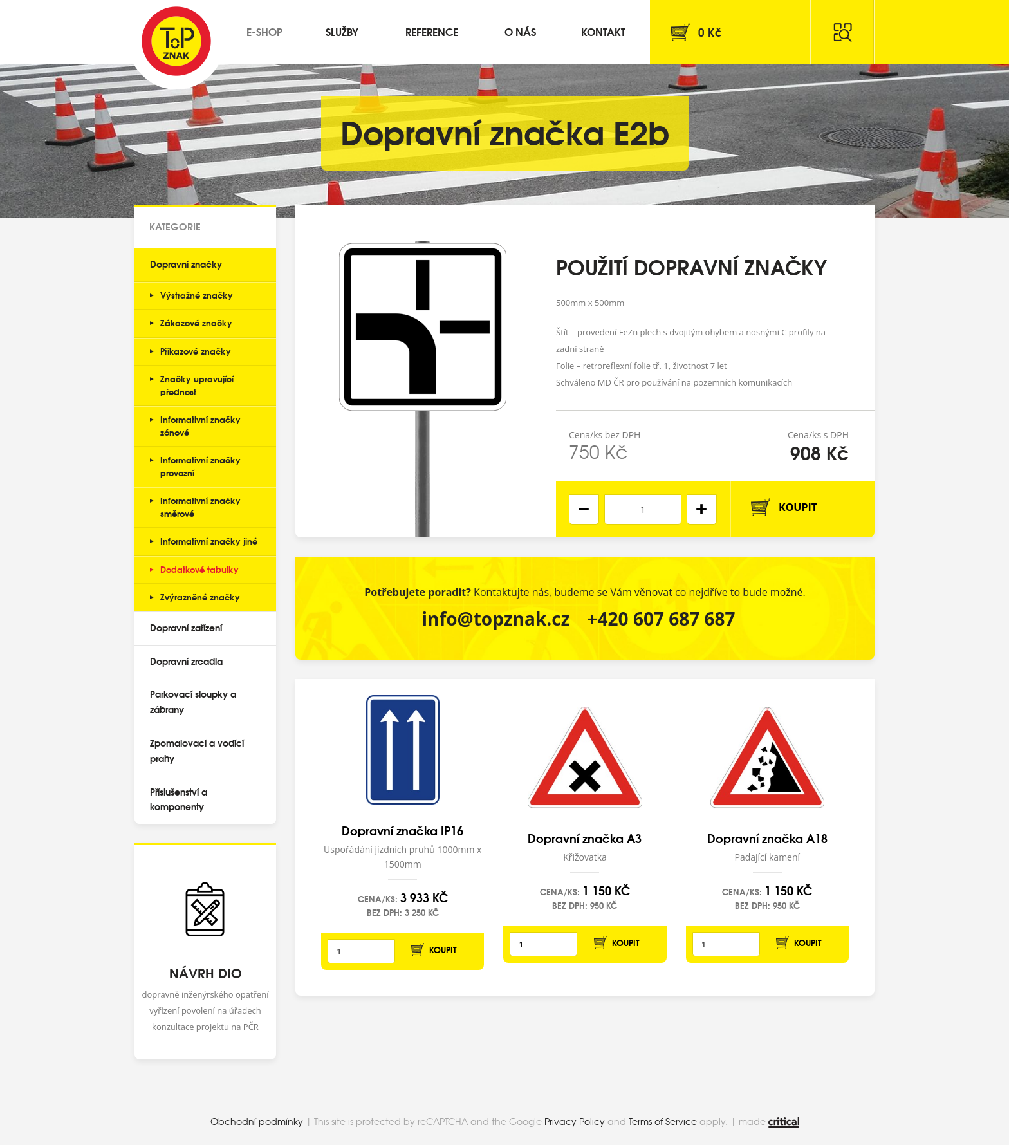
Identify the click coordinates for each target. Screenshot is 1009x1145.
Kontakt (603, 31)
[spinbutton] (642, 509)
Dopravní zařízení (186, 627)
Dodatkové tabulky (199, 569)
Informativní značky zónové (200, 425)
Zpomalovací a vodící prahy (197, 750)
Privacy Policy (574, 1121)
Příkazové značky (195, 350)
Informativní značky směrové (200, 506)
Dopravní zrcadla (186, 661)
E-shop (264, 31)
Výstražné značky (196, 294)
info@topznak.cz (495, 618)
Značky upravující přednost (197, 385)
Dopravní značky (186, 264)
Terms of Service (663, 1121)
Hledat (842, 32)
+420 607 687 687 (662, 618)
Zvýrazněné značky (200, 596)
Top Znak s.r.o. (176, 41)
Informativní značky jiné (208, 540)
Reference (431, 31)
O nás (520, 31)
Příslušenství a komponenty (178, 799)
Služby (342, 31)
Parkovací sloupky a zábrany (193, 701)
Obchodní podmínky (256, 1121)
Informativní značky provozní (200, 466)
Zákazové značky (196, 322)
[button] (702, 509)
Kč (710, 32)
